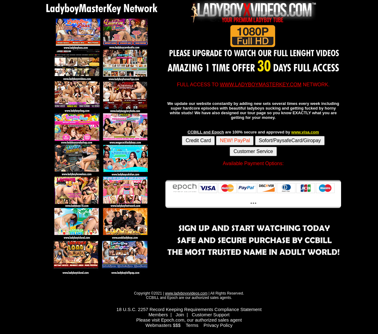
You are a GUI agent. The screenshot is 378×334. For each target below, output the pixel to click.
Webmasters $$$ (163, 325)
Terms (192, 325)
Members (158, 314)
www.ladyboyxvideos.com (186, 293)
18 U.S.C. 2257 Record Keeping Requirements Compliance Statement (189, 309)
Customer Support (211, 314)
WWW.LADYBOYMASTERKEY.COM (260, 84)
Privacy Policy (218, 325)
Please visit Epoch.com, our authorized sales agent (189, 320)
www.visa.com (305, 132)
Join (180, 314)
